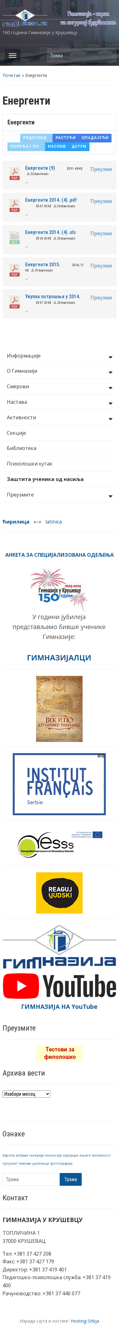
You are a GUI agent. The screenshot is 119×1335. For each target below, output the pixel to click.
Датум (79, 147)
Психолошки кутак (30, 463)
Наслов (57, 147)
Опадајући (95, 138)
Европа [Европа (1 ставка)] (8, 1155)
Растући (66, 138)
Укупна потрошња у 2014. (52, 296)
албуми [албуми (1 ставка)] (22, 1155)
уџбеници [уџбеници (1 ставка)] (40, 1163)
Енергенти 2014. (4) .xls (50, 232)
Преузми (101, 169)
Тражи (108, 55)
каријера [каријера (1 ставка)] (70, 1155)
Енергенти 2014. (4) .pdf (51, 200)
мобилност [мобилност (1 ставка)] (101, 1155)
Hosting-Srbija (85, 1321)
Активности (59, 418)
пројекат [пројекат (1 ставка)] (9, 1163)
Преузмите (59, 495)
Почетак (11, 75)
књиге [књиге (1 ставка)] (85, 1155)
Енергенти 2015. (42, 264)
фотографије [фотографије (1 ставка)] (61, 1163)
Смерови (59, 387)
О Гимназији (59, 371)
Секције (16, 432)
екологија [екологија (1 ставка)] (53, 1155)
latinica (53, 521)
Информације (59, 356)
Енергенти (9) (40, 168)
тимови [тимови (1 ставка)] (25, 1163)
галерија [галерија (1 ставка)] (36, 1155)
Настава (59, 402)
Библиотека (21, 448)
